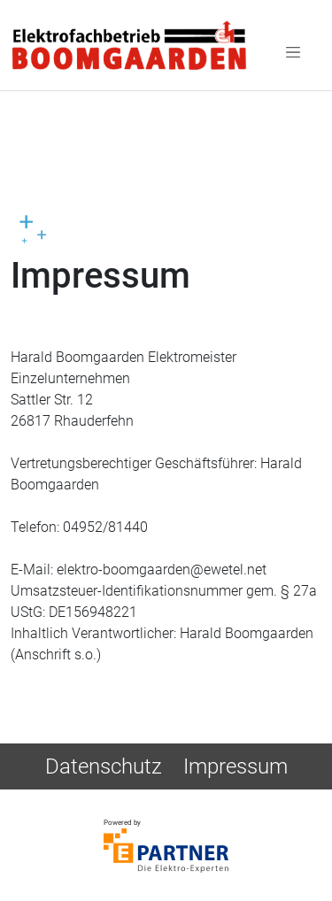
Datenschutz (103, 766)
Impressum (235, 766)
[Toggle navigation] (293, 51)
